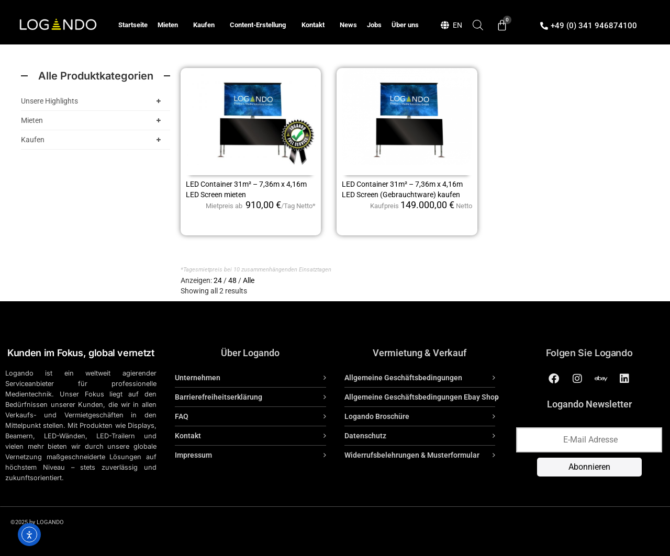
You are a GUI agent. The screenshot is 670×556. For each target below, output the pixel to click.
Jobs (374, 25)
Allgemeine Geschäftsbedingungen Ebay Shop (421, 397)
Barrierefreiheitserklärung (218, 397)
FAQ (181, 416)
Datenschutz (365, 436)
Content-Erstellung (260, 25)
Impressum (193, 455)
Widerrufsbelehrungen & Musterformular (411, 455)
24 (218, 280)
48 (232, 280)
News (348, 25)
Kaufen (206, 25)
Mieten (170, 25)
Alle (248, 280)
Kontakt (316, 25)
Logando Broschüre (376, 416)
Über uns (405, 25)
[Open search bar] (478, 25)
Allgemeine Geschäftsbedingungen (403, 377)
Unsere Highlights (93, 101)
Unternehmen (197, 377)
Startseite (133, 25)
